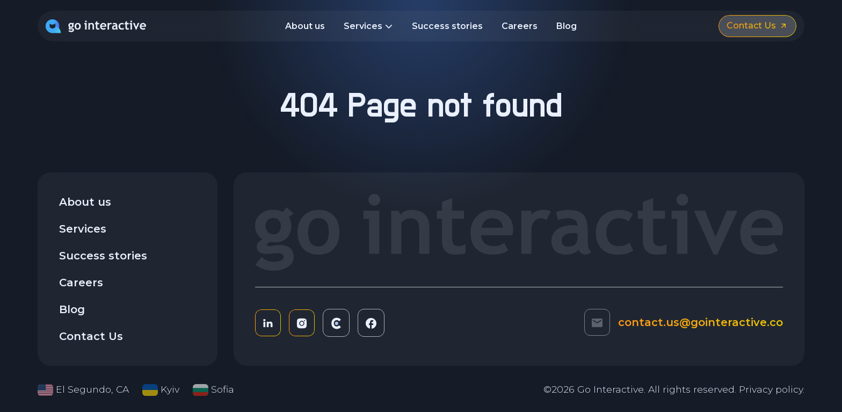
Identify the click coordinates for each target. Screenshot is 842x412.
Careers (520, 26)
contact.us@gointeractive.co (700, 322)
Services (368, 27)
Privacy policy (771, 389)
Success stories (447, 26)
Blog (566, 26)
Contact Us (91, 336)
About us (305, 26)
